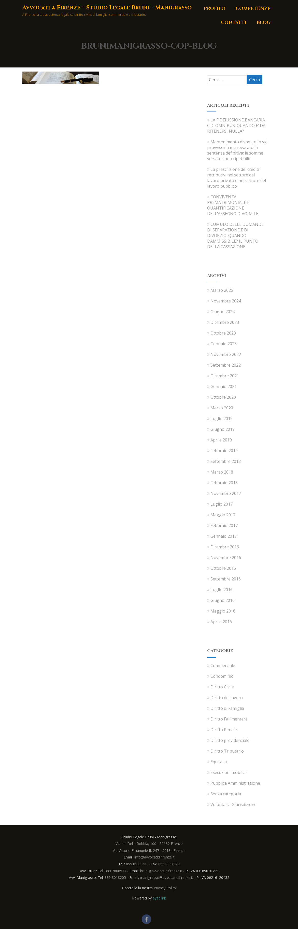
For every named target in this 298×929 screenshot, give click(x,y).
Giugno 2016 (222, 600)
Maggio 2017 (222, 515)
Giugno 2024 (222, 311)
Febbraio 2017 (224, 525)
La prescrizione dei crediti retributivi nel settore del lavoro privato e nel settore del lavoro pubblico (236, 178)
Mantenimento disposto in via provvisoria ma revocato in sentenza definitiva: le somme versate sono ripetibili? (237, 150)
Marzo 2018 (221, 472)
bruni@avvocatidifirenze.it (161, 870)
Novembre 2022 (225, 354)
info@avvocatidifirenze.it (154, 857)
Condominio (220, 676)
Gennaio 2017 (223, 536)
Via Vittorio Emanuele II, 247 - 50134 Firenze (149, 850)
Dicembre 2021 (224, 376)
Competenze (253, 8)
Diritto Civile (220, 687)
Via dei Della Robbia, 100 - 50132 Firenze (149, 843)
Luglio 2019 (221, 418)
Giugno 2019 (222, 429)
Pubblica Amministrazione (233, 783)
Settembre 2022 (225, 365)
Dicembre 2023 (224, 322)
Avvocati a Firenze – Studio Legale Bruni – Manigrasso (107, 7)
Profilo (214, 8)
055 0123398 (136, 864)
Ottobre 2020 (223, 397)
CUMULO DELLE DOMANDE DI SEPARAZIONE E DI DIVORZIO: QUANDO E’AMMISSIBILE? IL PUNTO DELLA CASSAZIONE (235, 235)
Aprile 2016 (221, 622)
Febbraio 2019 (224, 450)
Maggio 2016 (222, 611)
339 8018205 (115, 877)
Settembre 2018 (225, 461)
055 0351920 (169, 864)
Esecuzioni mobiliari (227, 772)
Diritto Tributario (225, 751)
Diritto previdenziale (228, 740)
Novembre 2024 (225, 301)
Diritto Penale (222, 729)
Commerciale (221, 665)
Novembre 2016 (225, 557)
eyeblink (159, 898)
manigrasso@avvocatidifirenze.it (166, 877)
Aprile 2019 (221, 440)
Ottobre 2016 (223, 568)
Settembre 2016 (225, 579)
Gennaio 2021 (223, 386)
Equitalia (217, 762)
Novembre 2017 (225, 493)
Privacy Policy (165, 887)
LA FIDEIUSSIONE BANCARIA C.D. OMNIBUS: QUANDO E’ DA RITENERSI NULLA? (236, 125)
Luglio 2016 (221, 589)
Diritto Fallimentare (227, 719)
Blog (264, 22)
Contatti (234, 22)
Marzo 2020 (221, 408)
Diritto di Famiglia (225, 708)
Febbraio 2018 (224, 483)
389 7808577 (115, 870)
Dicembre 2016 (224, 547)
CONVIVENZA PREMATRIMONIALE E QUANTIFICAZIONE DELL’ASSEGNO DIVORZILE (232, 205)
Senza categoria (224, 794)
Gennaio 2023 (223, 343)
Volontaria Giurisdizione (232, 804)
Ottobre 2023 (223, 333)
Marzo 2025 (221, 290)
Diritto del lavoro (225, 697)
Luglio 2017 (221, 504)
